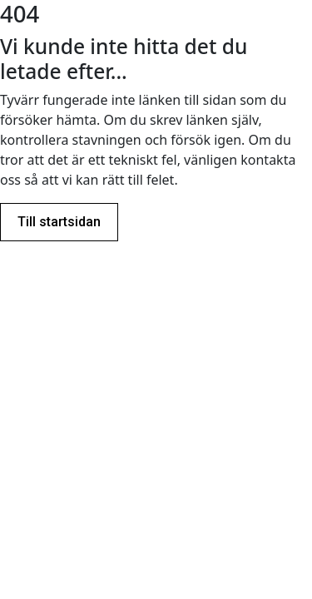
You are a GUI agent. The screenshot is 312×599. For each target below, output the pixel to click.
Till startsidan (59, 222)
